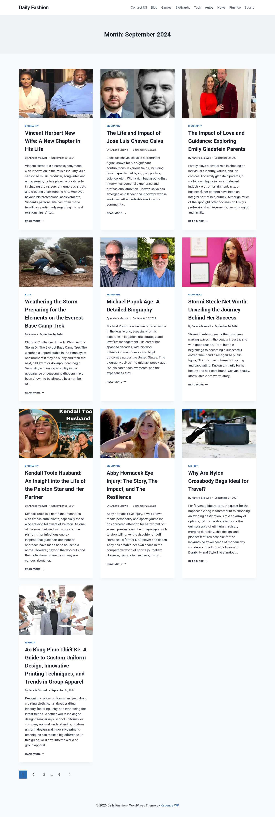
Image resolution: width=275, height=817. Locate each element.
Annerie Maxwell (38, 157)
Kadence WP (170, 805)
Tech (197, 7)
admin (32, 334)
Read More (34, 221)
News (221, 7)
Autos (209, 7)
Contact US (139, 7)
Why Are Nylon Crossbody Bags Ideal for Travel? (218, 481)
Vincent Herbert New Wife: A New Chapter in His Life (52, 141)
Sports (249, 7)
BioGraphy (182, 7)
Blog (154, 7)
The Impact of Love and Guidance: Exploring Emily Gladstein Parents (217, 141)
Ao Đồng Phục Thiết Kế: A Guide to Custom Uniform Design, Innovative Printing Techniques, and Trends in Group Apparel (56, 665)
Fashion (193, 466)
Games (166, 7)
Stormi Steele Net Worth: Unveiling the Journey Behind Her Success (218, 309)
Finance (235, 7)
